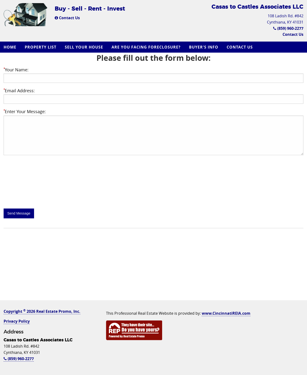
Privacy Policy (17, 321)
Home (10, 47)
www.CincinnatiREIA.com (226, 313)
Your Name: (16, 70)
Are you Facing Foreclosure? (146, 47)
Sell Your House (84, 47)
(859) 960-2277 (288, 28)
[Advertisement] (153, 266)
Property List (40, 47)
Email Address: (19, 90)
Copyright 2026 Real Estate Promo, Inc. (42, 311)
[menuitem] (10, 47)
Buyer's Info (203, 47)
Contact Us (67, 17)
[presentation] (40, 193)
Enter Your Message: (25, 111)
